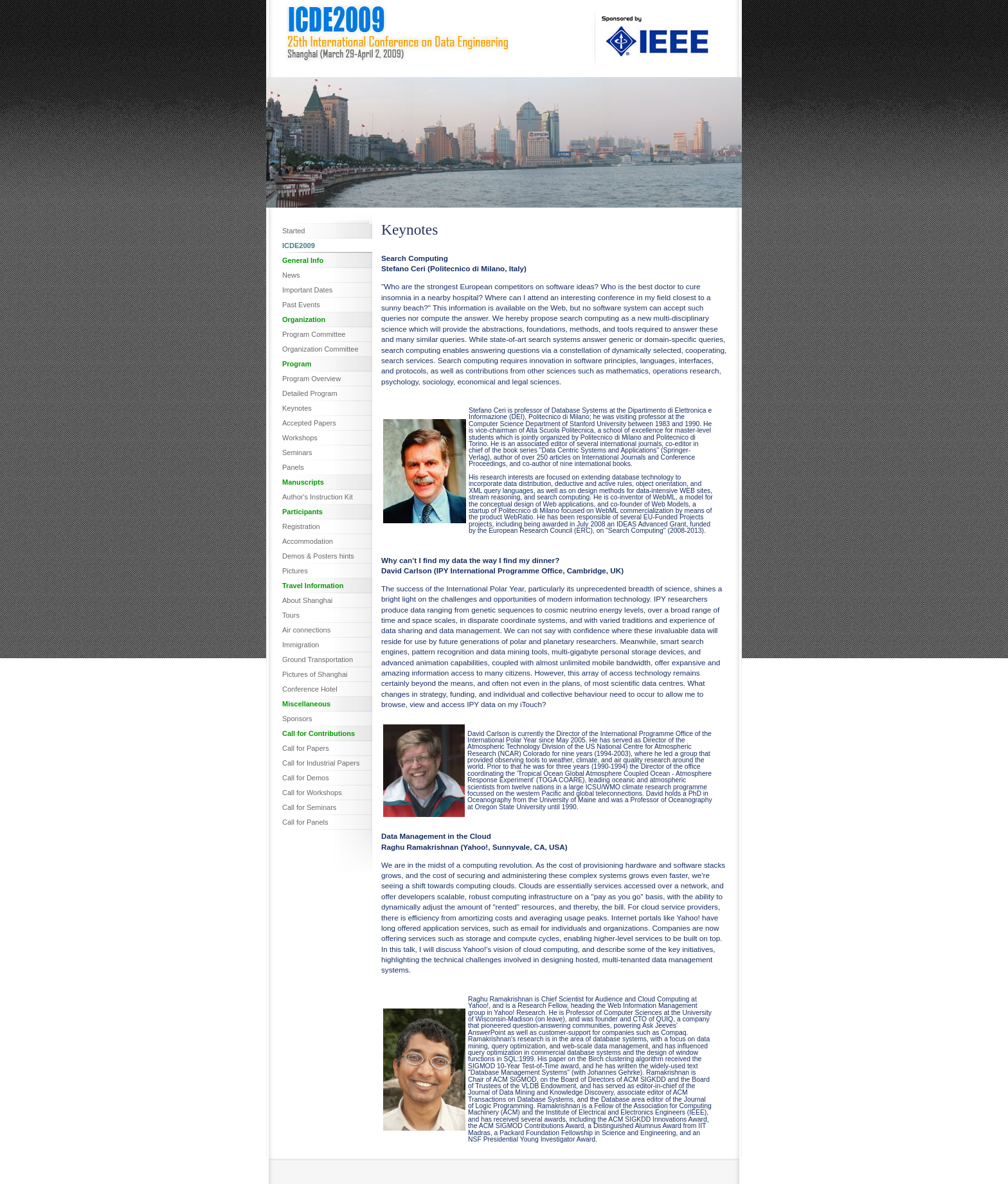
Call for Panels (305, 822)
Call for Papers (305, 748)
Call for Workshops (312, 792)
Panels (293, 467)
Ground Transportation (317, 659)
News (291, 275)
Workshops (300, 438)
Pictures (295, 571)
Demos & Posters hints (318, 556)
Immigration (300, 645)
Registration (301, 526)
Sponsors (297, 718)
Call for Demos (305, 778)
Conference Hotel (310, 689)
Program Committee (313, 334)
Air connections (306, 630)
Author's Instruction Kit (317, 497)
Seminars (297, 452)
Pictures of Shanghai (315, 674)
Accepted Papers (309, 423)
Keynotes (297, 408)
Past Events (301, 305)
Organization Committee (320, 349)
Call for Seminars (309, 807)
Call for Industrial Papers (320, 763)
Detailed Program (310, 393)
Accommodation (307, 541)
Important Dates (307, 290)
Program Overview (311, 378)
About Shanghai (307, 600)
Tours (291, 615)
